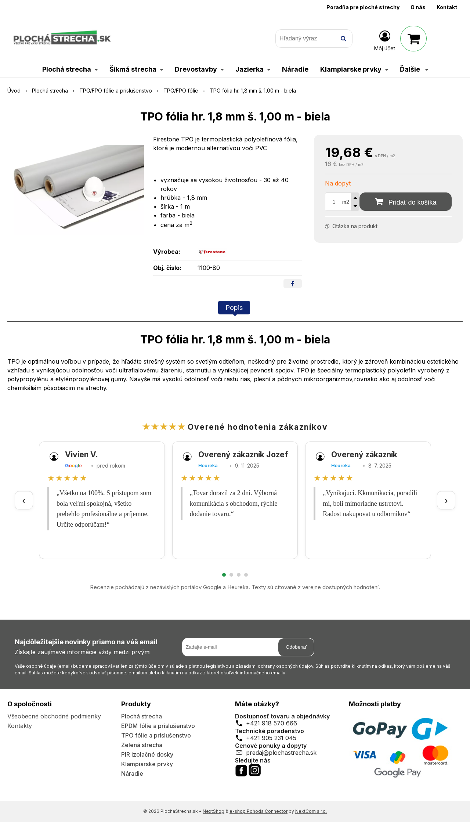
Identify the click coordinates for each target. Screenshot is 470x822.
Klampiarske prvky (147, 764)
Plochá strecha (141, 716)
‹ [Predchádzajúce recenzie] (24, 500)
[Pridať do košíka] (405, 201)
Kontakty (19, 725)
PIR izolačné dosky (147, 754)
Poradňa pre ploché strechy (363, 7)
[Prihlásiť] (384, 40)
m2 (345, 202)
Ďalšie (414, 69)
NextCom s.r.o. (311, 811)
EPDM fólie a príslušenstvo (158, 725)
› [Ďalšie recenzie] (446, 500)
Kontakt (447, 7)
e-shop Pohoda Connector (258, 811)
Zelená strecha (141, 745)
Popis (234, 307)
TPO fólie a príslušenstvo (156, 735)
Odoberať (296, 647)
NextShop (213, 811)
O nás (418, 7)
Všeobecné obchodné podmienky (54, 716)
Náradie (132, 773)
